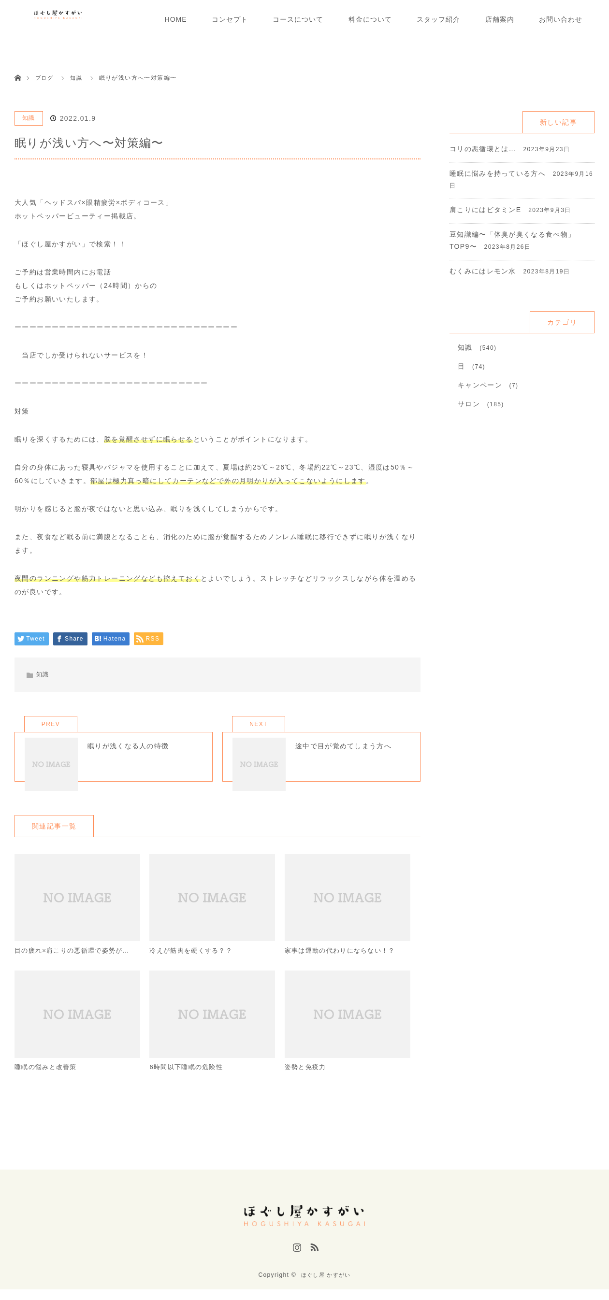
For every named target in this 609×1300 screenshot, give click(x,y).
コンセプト (230, 19)
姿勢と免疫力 (307, 1084)
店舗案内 (499, 19)
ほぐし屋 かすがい (326, 1285)
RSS (313, 1263)
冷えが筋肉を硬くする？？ (194, 966)
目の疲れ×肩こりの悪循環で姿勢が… (76, 966)
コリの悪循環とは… (483, 149)
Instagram (296, 1263)
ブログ (45, 77)
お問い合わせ (560, 19)
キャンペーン (480, 385)
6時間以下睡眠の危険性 (188, 1084)
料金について (370, 19)
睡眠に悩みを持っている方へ (498, 173)
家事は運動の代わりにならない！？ (344, 966)
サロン (469, 404)
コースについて (298, 19)
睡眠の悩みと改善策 (48, 1084)
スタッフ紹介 (438, 19)
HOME (176, 19)
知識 (28, 117)
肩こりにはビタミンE (486, 210)
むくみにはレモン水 (483, 271)
